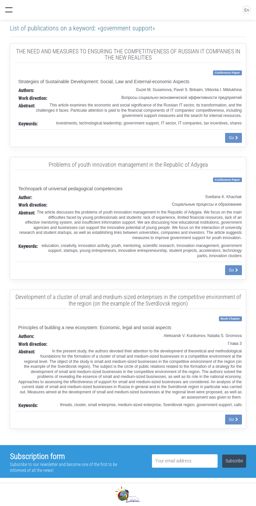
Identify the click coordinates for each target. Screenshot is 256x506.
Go (233, 138)
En (246, 10)
